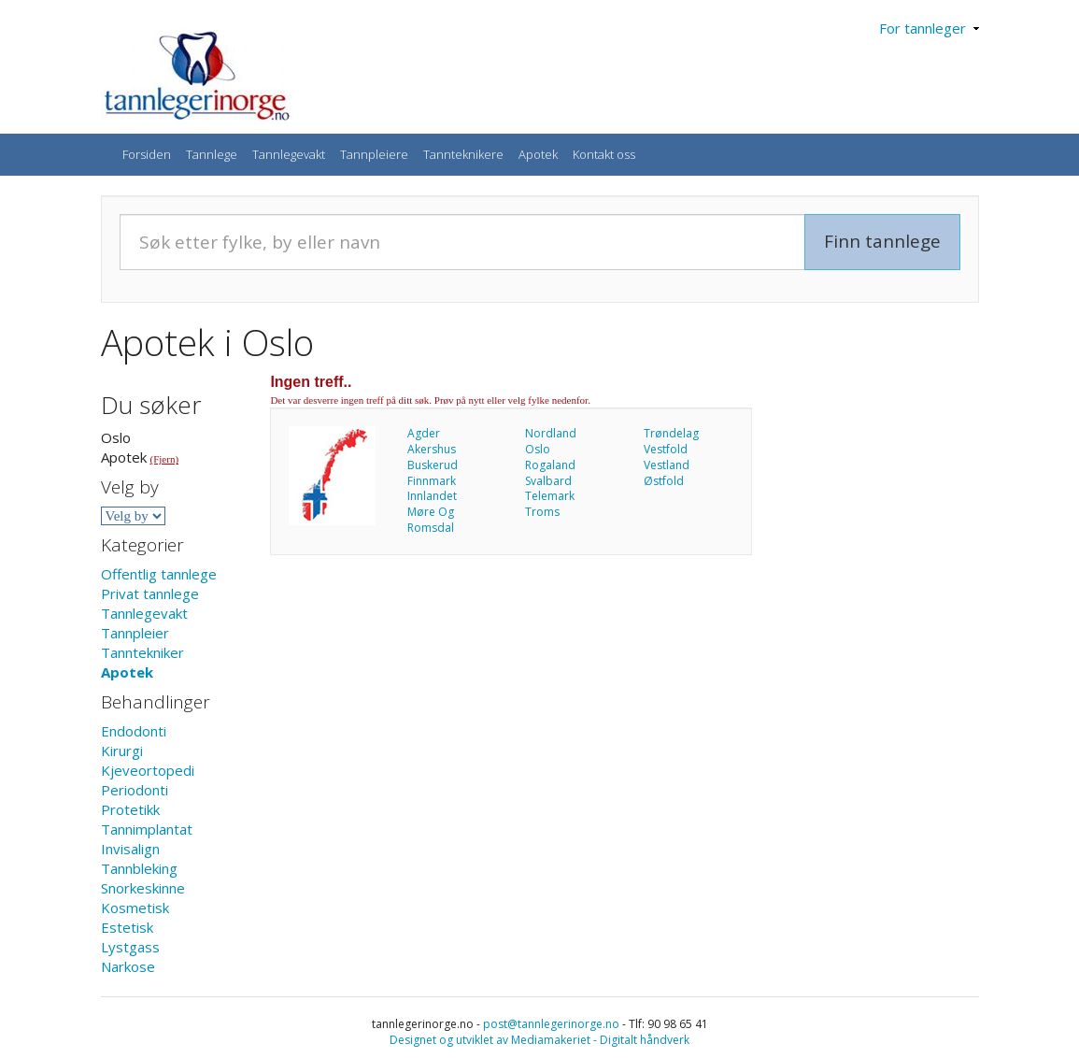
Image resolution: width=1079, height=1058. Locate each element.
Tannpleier (135, 632)
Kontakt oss (604, 154)
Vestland (666, 465)
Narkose (128, 966)
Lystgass (130, 946)
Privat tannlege (150, 593)
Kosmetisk (135, 907)
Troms (542, 512)
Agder (423, 433)
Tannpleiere (374, 154)
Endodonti (133, 731)
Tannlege (211, 154)
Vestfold (666, 449)
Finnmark (431, 481)
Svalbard (548, 481)
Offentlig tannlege (159, 574)
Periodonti (134, 789)
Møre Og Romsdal (430, 520)
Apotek (538, 154)
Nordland (550, 433)
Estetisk (127, 927)
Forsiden (146, 154)
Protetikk (130, 809)
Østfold (664, 481)
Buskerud (432, 465)
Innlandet (432, 496)
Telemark (550, 496)
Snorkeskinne (143, 888)
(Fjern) (164, 459)
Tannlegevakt (288, 154)
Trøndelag (671, 433)
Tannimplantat (146, 829)
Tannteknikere (463, 154)
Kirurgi (122, 750)
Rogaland (550, 465)
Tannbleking (139, 868)
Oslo (537, 449)
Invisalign (130, 848)
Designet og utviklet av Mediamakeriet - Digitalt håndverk (539, 1040)
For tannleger (929, 28)
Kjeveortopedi (147, 770)
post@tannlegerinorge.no (551, 1024)
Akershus (431, 449)
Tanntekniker (142, 652)
